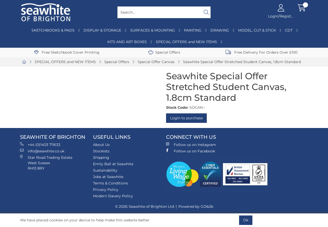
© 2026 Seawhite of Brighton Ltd (144, 206)
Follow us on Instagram (191, 144)
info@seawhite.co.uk (42, 151)
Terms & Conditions (110, 183)
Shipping (101, 157)
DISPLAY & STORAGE (102, 30)
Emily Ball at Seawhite (113, 164)
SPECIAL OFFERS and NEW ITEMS (186, 42)
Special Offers (164, 52)
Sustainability (105, 170)
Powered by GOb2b (195, 206)
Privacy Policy (105, 189)
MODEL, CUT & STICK (257, 30)
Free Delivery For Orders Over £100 (261, 52)
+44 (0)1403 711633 (40, 144)
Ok (245, 220)
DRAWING (219, 30)
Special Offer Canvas (156, 62)
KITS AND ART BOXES (127, 42)
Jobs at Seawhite (108, 176)
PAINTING (192, 30)
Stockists (101, 151)
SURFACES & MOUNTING (152, 30)
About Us (101, 144)
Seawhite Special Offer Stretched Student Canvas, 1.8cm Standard (242, 62)
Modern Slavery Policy (113, 196)
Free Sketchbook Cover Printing (66, 52)
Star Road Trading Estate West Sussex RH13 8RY (46, 163)
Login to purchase (186, 118)
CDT (289, 30)
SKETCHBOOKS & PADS (53, 30)
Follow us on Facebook (190, 151)
